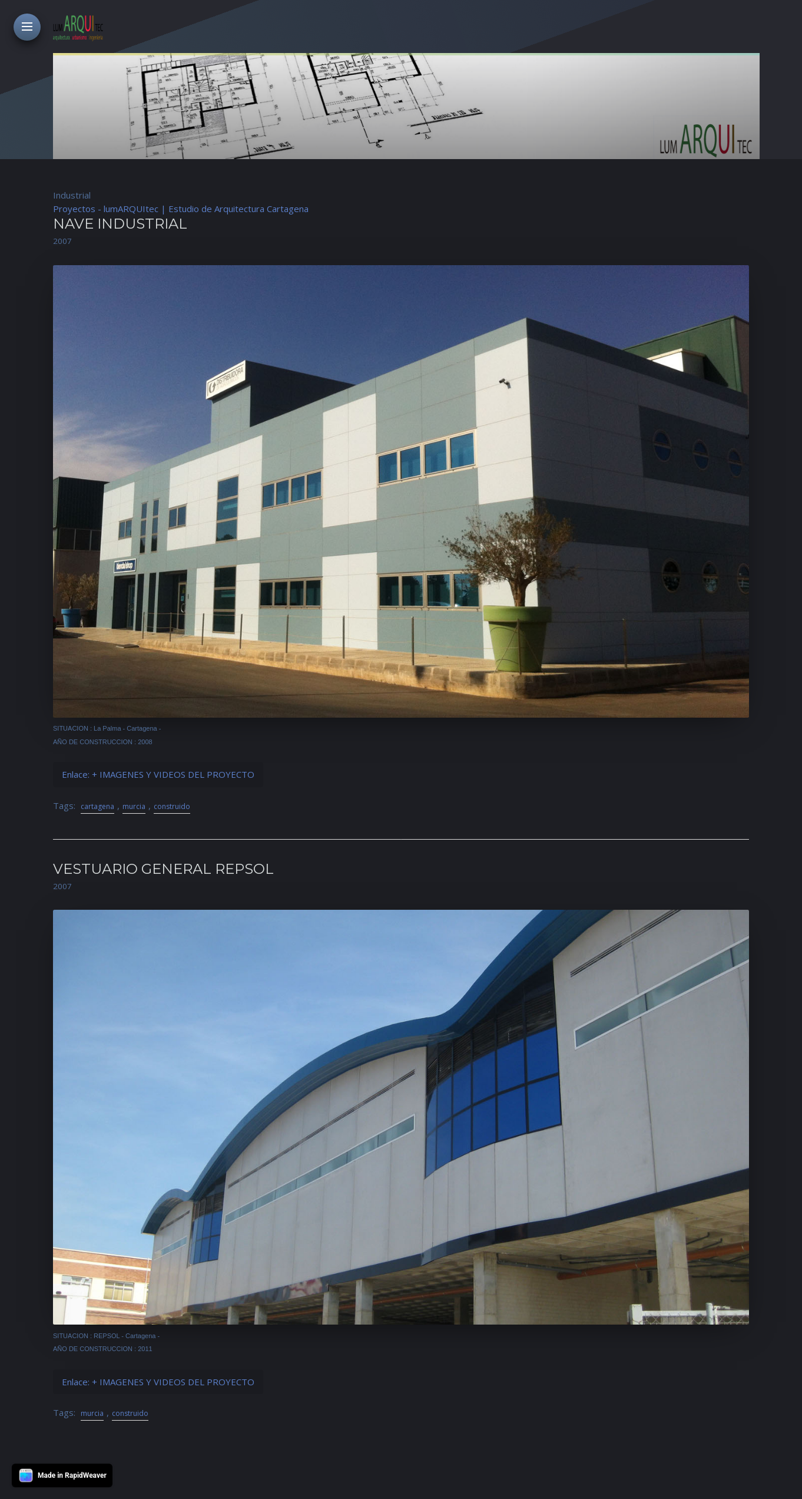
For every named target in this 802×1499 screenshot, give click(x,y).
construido (172, 806)
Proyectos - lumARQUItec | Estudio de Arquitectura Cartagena (181, 208)
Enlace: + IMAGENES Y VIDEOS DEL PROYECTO (158, 774)
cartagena (97, 806)
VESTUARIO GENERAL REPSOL (163, 868)
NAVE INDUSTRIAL (120, 223)
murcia (133, 806)
